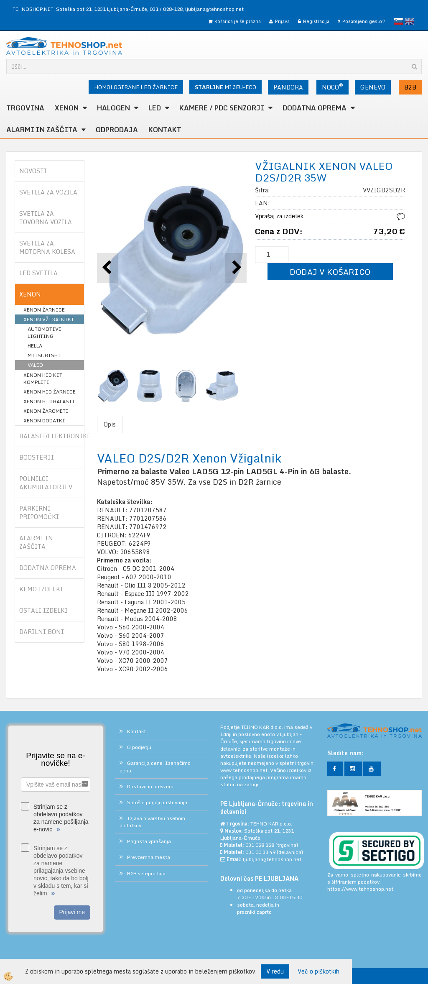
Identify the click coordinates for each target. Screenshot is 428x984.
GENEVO (372, 87)
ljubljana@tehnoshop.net (214, 9)
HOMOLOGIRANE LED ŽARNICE (136, 87)
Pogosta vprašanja (149, 841)
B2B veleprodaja (146, 873)
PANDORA (288, 87)
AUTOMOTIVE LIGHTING (44, 332)
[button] (236, 268)
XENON (67, 107)
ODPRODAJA (117, 129)
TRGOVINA (25, 107)
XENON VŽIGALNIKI (48, 319)
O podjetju (139, 747)
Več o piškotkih (318, 971)
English (409, 21)
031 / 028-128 (166, 9)
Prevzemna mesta (148, 857)
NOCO (332, 87)
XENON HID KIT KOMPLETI (42, 378)
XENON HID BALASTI (49, 401)
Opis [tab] (110, 424)
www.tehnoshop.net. (245, 770)
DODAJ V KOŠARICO (330, 271)
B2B (410, 87)
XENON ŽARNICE (44, 310)
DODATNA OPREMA (314, 107)
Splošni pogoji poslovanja (157, 802)
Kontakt (164, 129)
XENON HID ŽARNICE (49, 392)
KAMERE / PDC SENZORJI (221, 107)
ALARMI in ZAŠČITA (41, 129)
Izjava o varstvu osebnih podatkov (152, 821)
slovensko (398, 21)
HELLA (35, 346)
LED (154, 107)
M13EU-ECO (225, 87)
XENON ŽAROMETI (46, 411)
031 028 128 (259, 845)
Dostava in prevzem (150, 786)
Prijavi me (72, 912)
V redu (275, 971)
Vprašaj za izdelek (279, 216)
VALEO (35, 365)
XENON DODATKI (44, 420)
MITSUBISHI (44, 355)
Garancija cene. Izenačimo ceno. (155, 766)
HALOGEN (113, 107)
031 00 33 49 (260, 852)
